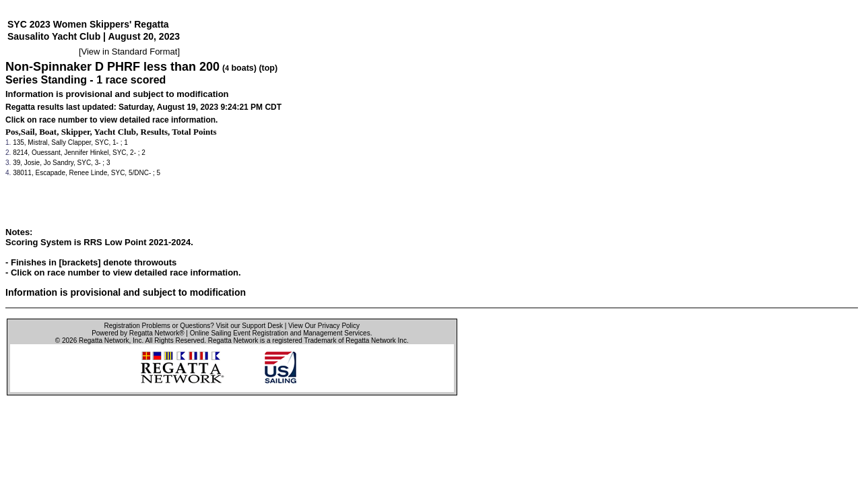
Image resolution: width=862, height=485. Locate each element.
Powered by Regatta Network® (138, 333)
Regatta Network (104, 340)
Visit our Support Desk (249, 325)
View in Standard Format (129, 51)
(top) (268, 68)
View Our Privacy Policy (324, 325)
